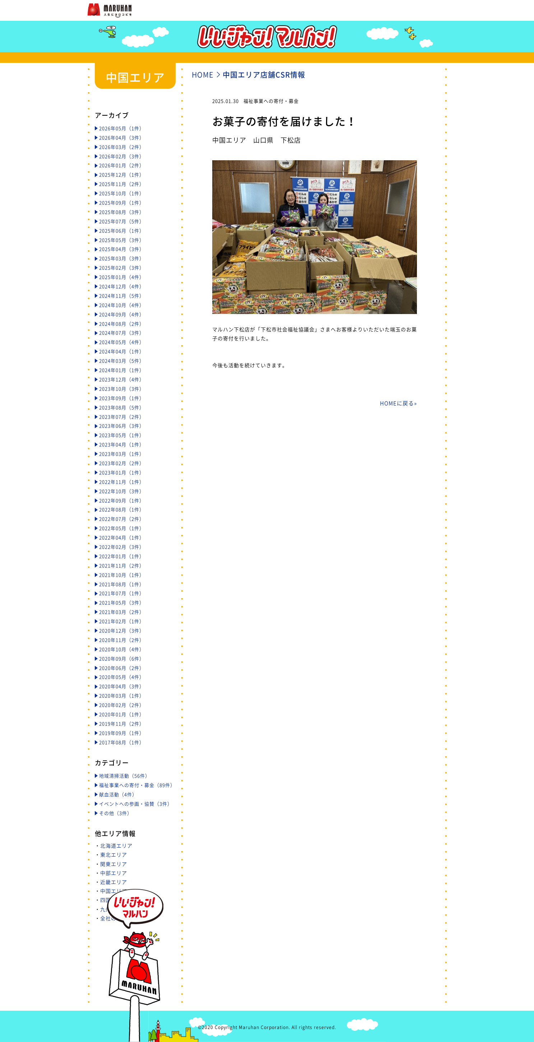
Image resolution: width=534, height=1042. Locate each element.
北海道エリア (116, 845)
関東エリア (113, 863)
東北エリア (113, 854)
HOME (203, 74)
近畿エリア (113, 881)
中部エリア (113, 872)
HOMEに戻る (397, 403)
